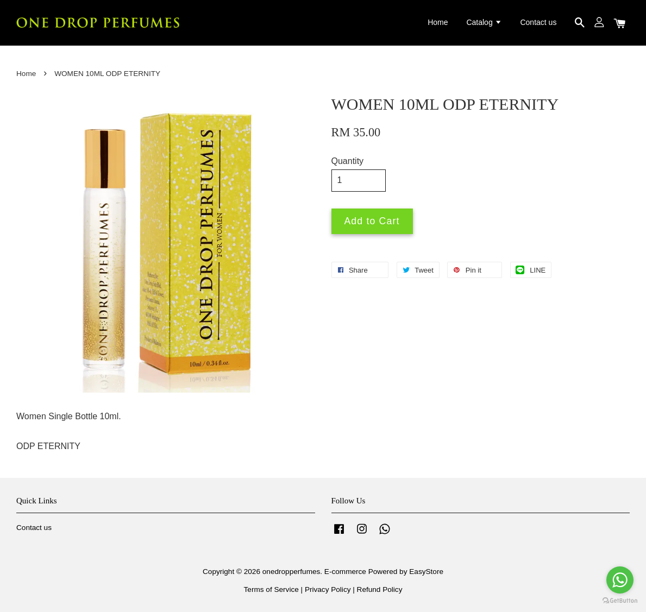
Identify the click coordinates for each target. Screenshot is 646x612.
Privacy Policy (328, 589)
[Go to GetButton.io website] (620, 600)
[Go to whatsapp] (620, 580)
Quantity (347, 161)
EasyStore (426, 571)
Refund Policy (380, 589)
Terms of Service (271, 589)
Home (438, 22)
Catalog (483, 22)
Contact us (538, 22)
